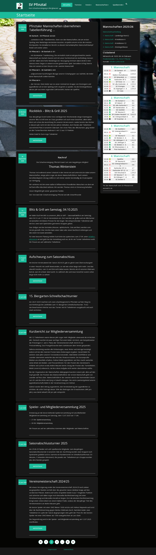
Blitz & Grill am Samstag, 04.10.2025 (53, 209)
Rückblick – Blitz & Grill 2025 (48, 111)
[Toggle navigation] (60, 8)
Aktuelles (67, 5)
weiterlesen (37, 96)
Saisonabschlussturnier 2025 (48, 443)
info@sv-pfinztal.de (117, 61)
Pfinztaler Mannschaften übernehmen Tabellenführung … (55, 28)
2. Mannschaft (108, 39)
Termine (78, 5)
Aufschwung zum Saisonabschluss (52, 257)
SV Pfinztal (37, 4)
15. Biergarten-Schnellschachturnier (53, 296)
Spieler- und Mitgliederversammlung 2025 (57, 407)
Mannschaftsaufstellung (112, 32)
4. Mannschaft (108, 47)
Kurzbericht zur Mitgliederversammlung (56, 331)
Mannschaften (102, 5)
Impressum (52, 549)
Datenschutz (68, 549)
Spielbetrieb (118, 5)
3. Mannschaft (108, 43)
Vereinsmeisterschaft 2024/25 (49, 481)
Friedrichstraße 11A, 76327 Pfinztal (116, 59)
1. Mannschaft (108, 35)
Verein (88, 5)
